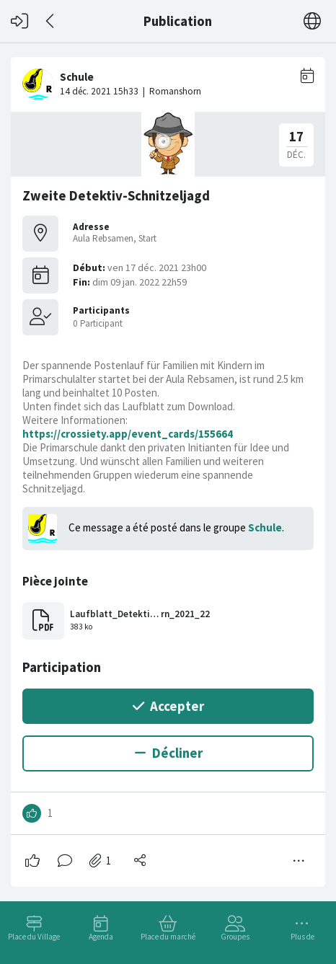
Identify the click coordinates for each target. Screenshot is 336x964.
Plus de (302, 937)
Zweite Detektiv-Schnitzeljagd (116, 195)
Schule (265, 527)
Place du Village (34, 937)
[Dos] (51, 21)
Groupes (235, 937)
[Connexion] (19, 21)
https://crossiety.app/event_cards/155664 (127, 434)
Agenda (101, 937)
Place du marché (168, 937)
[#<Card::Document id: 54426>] (168, 466)
